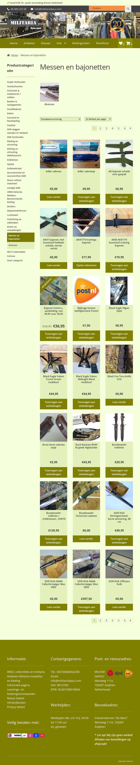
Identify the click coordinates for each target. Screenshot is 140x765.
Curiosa (11, 256)
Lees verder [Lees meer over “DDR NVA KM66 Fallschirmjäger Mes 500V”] (53, 607)
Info (59, 43)
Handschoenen (15, 86)
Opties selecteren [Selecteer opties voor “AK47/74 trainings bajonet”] (86, 265)
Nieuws (45, 43)
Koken (10, 113)
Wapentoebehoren (16, 210)
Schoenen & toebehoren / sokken (14, 94)
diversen (13, 245)
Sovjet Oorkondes (16, 82)
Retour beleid (15, 698)
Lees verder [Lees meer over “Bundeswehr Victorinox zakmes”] (86, 538)
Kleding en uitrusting (12, 143)
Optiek (10, 164)
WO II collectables (16, 251)
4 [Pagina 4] (112, 128)
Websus (130, 761)
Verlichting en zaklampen (14, 221)
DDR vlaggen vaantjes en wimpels (17, 131)
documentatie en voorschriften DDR (16, 174)
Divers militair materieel (14, 182)
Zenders (11, 206)
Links (13, 53)
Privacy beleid (16, 707)
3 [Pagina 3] (106, 128)
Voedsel (11, 125)
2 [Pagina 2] (100, 128)
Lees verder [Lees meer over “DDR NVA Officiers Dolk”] (119, 607)
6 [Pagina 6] (125, 128)
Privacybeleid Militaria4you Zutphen (68, 53)
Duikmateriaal (14, 168)
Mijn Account (30, 53)
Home (13, 43)
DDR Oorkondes (15, 137)
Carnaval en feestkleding (13, 119)
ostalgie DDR (13, 187)
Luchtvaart (12, 215)
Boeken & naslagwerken (14, 103)
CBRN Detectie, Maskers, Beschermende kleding (15, 196)
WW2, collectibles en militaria (26, 672)
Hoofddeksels (14, 109)
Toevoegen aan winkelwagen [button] (86, 198)
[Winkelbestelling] (60, 119)
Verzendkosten (16, 702)
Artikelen (29, 43)
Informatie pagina (18, 685)
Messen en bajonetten (14, 237)
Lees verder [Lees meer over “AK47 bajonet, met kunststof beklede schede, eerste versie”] (53, 265)
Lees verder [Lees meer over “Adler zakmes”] (53, 197)
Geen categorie (15, 260)
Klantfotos (102, 43)
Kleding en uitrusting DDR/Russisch (14, 152)
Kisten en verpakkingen (14, 228)
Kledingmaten (81, 43)
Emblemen (12, 159)
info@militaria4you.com (66, 680)
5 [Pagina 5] (118, 128)
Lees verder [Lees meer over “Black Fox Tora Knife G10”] (119, 402)
